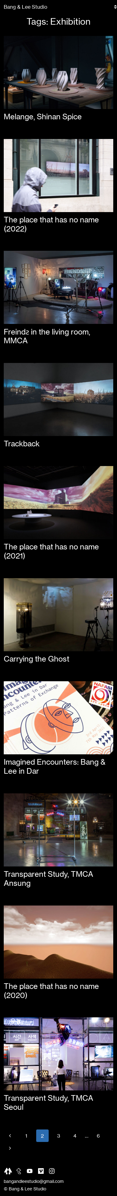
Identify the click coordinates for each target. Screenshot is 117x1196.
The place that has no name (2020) (51, 991)
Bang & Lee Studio (25, 7)
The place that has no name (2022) (51, 224)
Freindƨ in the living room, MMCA (47, 336)
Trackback (22, 443)
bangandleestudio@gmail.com (34, 1181)
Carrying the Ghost (36, 658)
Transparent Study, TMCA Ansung (48, 879)
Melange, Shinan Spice (43, 116)
